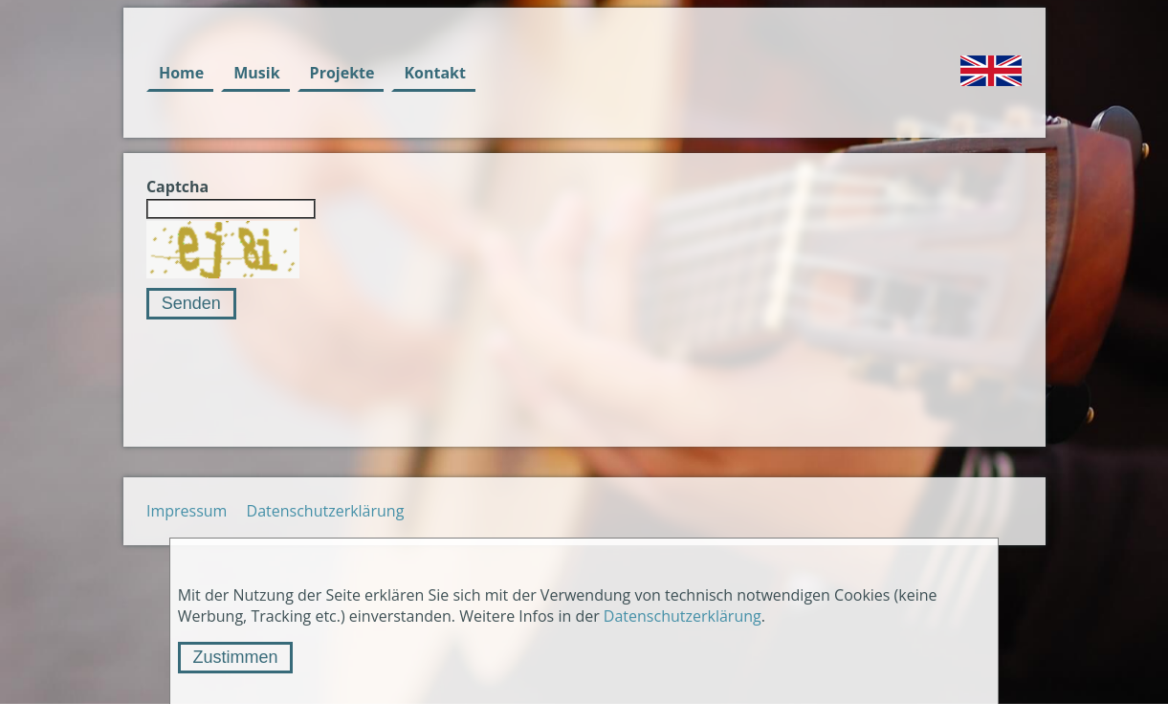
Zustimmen (234, 657)
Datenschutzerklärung (326, 510)
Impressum (186, 510)
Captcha (177, 186)
